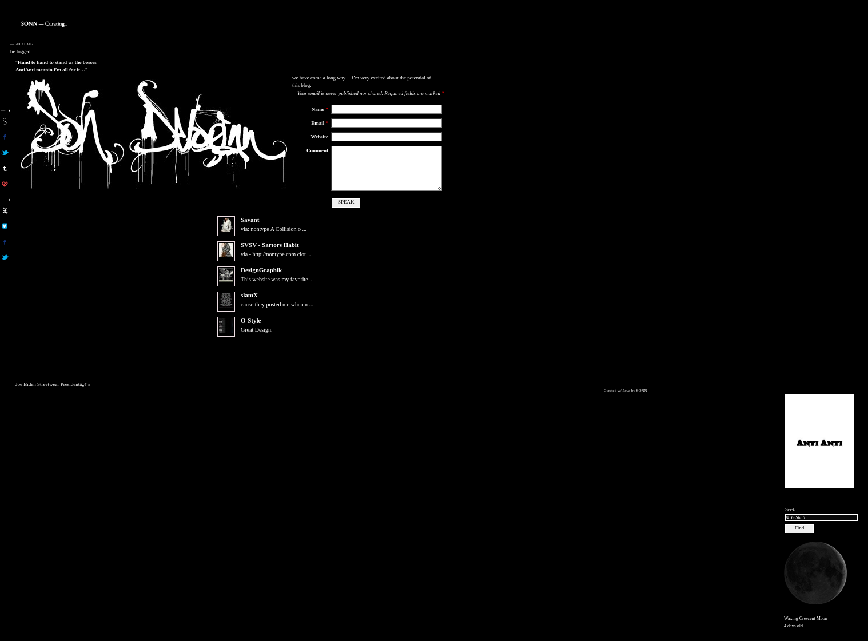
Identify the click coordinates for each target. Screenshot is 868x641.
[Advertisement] (819, 212)
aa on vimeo (5, 226)
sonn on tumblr (5, 168)
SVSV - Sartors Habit (270, 253)
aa (5, 210)
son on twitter (5, 153)
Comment (317, 150)
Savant (250, 228)
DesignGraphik (261, 279)
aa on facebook (5, 242)
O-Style (251, 329)
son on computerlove (5, 184)
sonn (5, 121)
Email (319, 123)
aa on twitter (5, 257)
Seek (790, 509)
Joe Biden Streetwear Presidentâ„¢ (51, 393)
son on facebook (5, 137)
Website (320, 137)
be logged (20, 51)
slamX (249, 304)
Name (320, 109)
